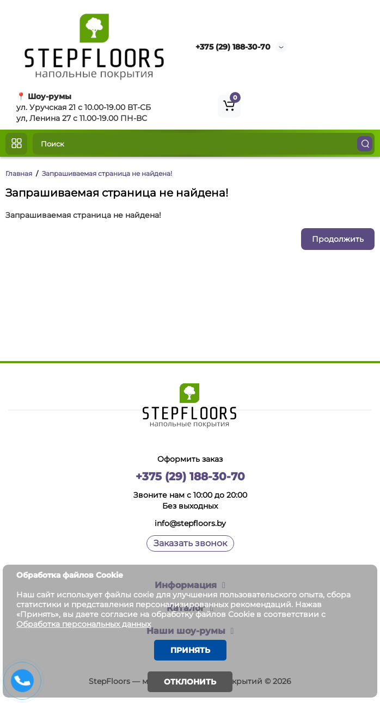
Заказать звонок (190, 543)
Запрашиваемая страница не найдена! (107, 173)
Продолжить (338, 239)
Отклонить (190, 682)
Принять (190, 650)
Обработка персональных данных (83, 624)
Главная (18, 173)
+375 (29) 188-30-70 (233, 47)
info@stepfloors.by (190, 523)
